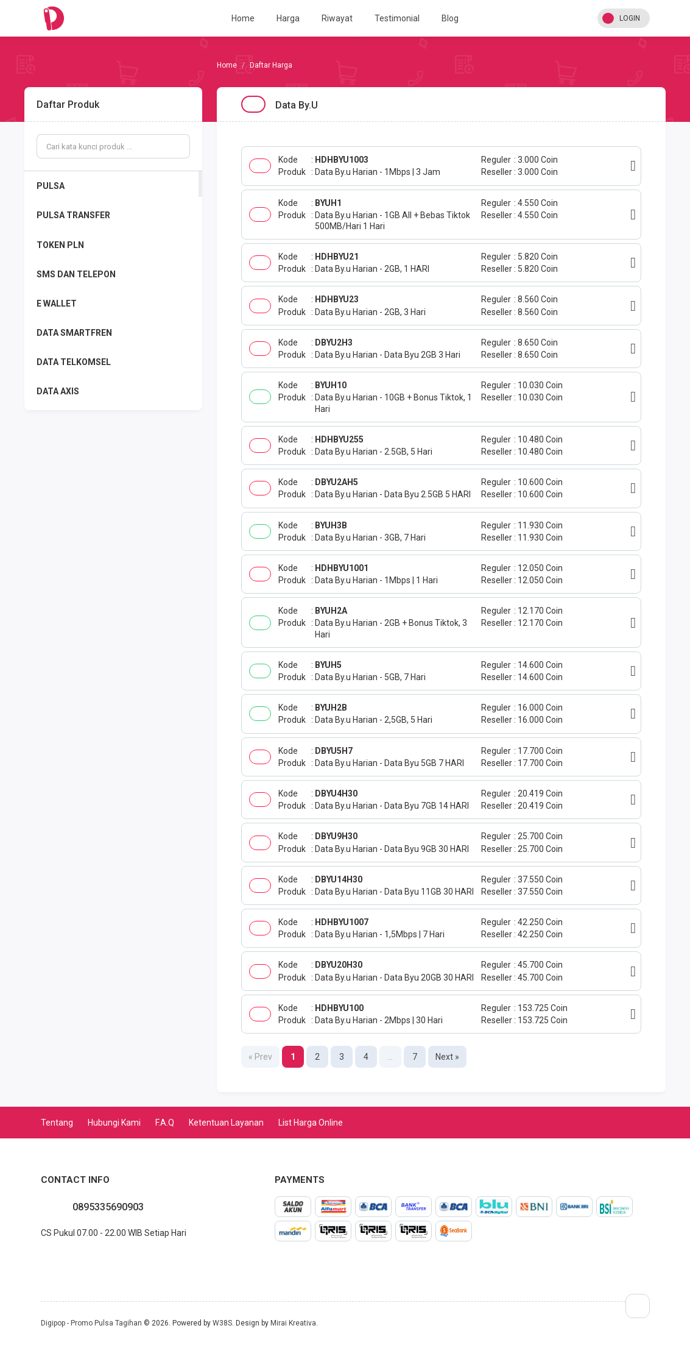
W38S (222, 1323)
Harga (288, 18)
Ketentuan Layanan (226, 1122)
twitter (60, 1259)
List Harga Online (310, 1122)
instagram (70, 1259)
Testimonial (397, 18)
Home (243, 18)
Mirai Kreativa (293, 1323)
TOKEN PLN (60, 245)
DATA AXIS (58, 391)
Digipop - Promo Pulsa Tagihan (91, 1323)
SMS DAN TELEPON (76, 274)
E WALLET (57, 303)
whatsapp (41, 1259)
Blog (450, 18)
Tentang (57, 1122)
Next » (447, 1057)
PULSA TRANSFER (73, 215)
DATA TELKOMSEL (74, 362)
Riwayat (337, 18)
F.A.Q (164, 1122)
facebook (50, 1259)
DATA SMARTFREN (74, 333)
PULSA (51, 186)
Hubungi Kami (114, 1122)
